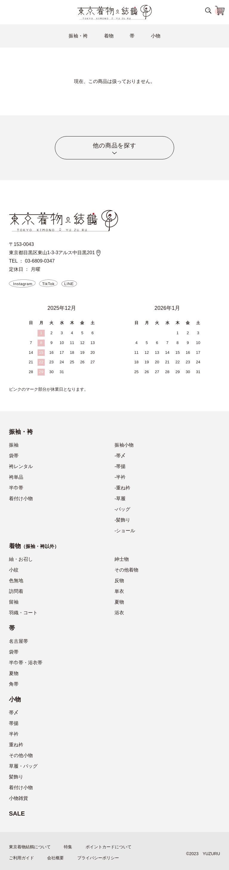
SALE (17, 813)
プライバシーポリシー (98, 857)
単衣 (119, 591)
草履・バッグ (23, 766)
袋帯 (13, 455)
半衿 (13, 733)
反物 (119, 580)
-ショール (124, 530)
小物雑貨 (18, 798)
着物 (109, 35)
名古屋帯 (18, 641)
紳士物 (121, 559)
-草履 (120, 498)
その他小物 (21, 755)
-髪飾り (122, 519)
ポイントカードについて (108, 846)
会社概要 (55, 857)
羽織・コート (23, 612)
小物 (155, 35)
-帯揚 (120, 466)
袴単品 (16, 477)
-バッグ (122, 509)
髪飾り (16, 776)
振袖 (13, 444)
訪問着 (16, 591)
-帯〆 (120, 455)
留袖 (13, 601)
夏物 (119, 601)
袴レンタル (21, 466)
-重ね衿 (122, 487)
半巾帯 (16, 487)
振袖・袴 (78, 35)
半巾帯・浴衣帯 (25, 662)
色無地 (16, 580)
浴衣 (119, 612)
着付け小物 (21, 498)
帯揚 (13, 723)
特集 (68, 846)
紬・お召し (21, 559)
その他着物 (126, 569)
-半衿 (120, 477)
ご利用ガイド (21, 857)
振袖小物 (124, 444)
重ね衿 (16, 744)
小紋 (13, 569)
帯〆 (13, 712)
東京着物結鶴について (30, 846)
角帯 (13, 684)
